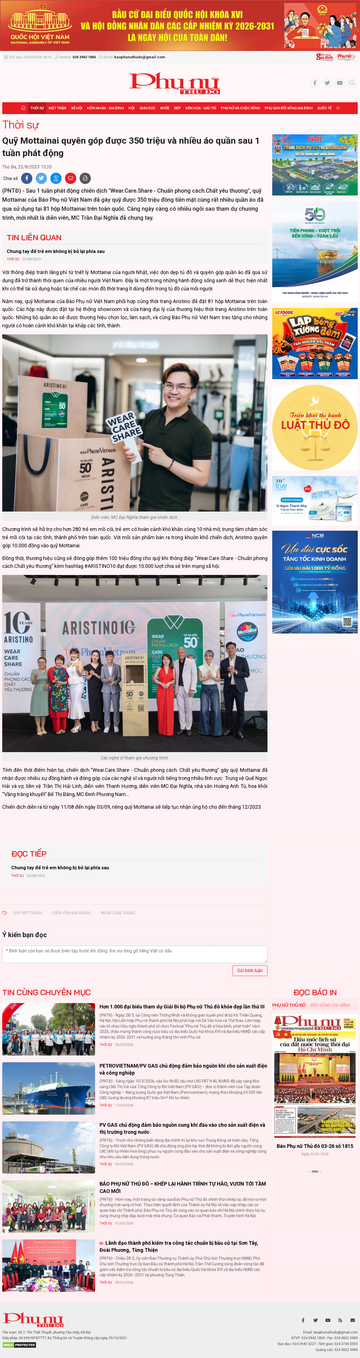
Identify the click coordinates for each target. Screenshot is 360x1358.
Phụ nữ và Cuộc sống (240, 108)
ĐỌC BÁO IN (315, 992)
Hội (132, 108)
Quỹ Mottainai (27, 913)
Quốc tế (324, 108)
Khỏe (164, 108)
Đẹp (177, 108)
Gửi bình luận (250, 970)
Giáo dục (148, 108)
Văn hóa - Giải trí (200, 108)
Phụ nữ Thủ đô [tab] (289, 1005)
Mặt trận (57, 108)
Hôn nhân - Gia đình (105, 108)
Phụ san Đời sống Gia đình (289, 108)
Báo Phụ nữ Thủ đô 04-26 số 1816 (315, 1146)
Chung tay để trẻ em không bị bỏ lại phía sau (56, 251)
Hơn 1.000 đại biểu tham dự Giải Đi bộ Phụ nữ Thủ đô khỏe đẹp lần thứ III (182, 1007)
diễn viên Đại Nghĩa (71, 913)
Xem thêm (315, 1181)
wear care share (118, 913)
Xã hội (76, 108)
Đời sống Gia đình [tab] (330, 1005)
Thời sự (37, 108)
